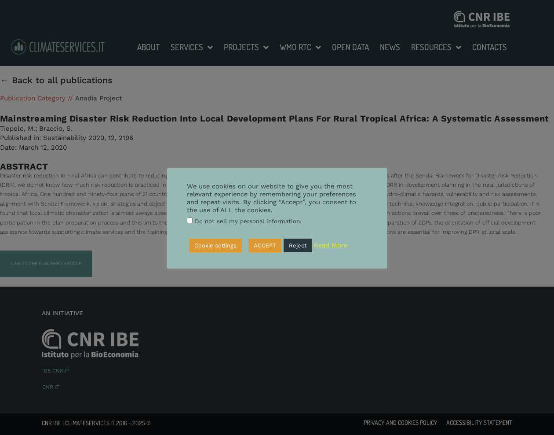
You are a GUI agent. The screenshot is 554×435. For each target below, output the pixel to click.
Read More (330, 245)
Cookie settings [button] (215, 245)
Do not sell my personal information (247, 221)
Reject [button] (297, 245)
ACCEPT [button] (265, 245)
